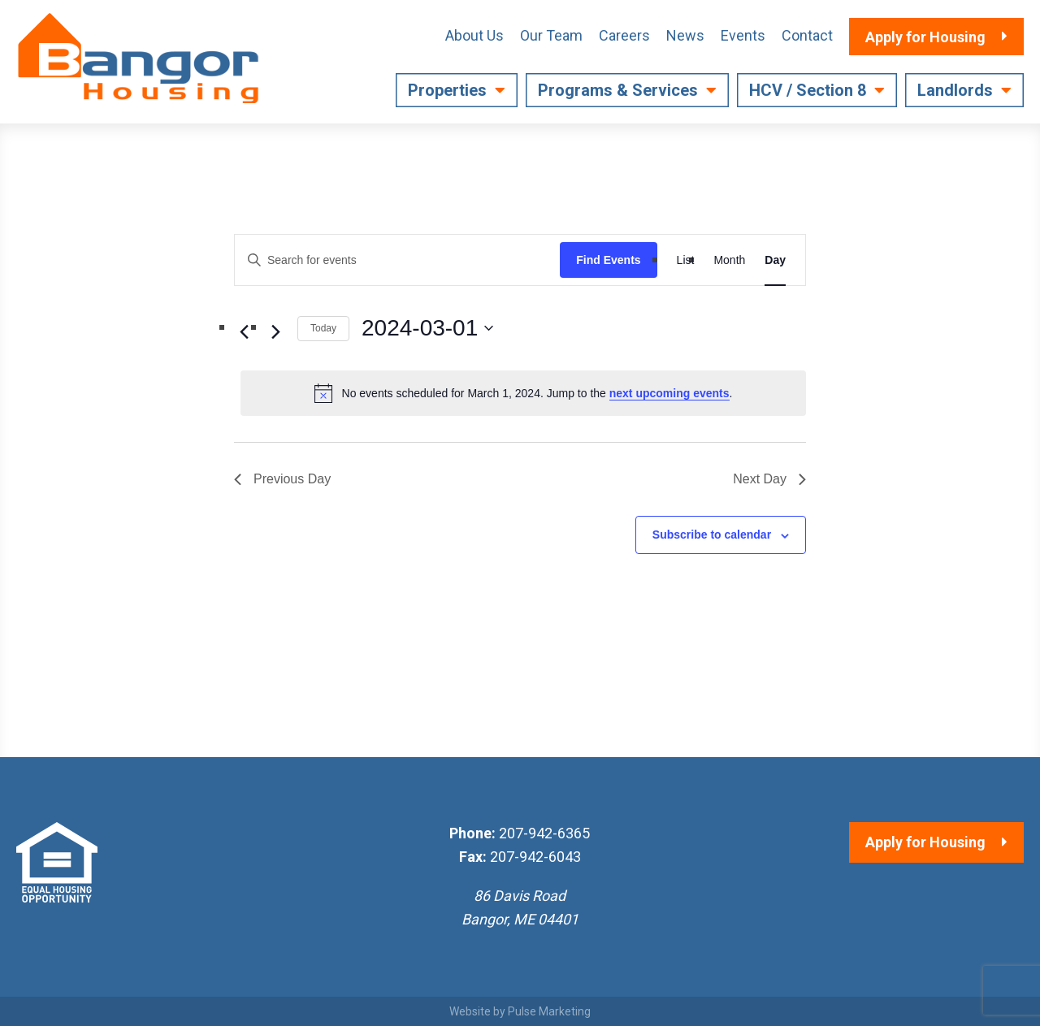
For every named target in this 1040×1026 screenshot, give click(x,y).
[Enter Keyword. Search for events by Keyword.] (397, 260)
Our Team (551, 35)
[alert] (523, 393)
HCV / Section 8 (807, 90)
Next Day (769, 479)
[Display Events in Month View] (729, 260)
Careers (624, 35)
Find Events (608, 259)
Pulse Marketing (549, 1011)
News (685, 35)
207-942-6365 (544, 833)
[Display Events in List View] (686, 260)
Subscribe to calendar (711, 534)
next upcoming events (669, 393)
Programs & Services (618, 90)
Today (323, 328)
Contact (807, 35)
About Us (474, 35)
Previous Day (282, 479)
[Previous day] (244, 331)
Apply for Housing (925, 842)
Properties (447, 90)
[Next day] (275, 331)
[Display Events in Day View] (775, 260)
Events (743, 35)
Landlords (955, 90)
